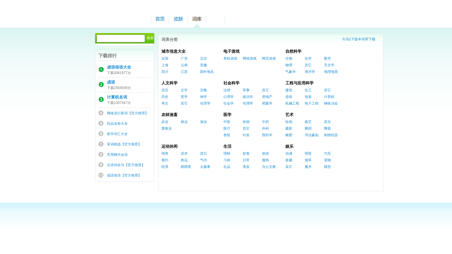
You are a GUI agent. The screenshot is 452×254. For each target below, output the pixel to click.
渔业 (203, 122)
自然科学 (293, 51)
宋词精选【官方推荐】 (124, 144)
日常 (246, 160)
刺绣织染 (331, 135)
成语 (111, 82)
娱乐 (289, 146)
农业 (164, 122)
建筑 (288, 90)
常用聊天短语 (117, 155)
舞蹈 (308, 128)
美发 (246, 167)
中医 (226, 122)
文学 (184, 90)
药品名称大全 (117, 124)
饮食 (246, 153)
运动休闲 (169, 146)
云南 (184, 65)
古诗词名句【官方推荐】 (126, 165)
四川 (164, 72)
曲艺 (308, 122)
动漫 (288, 153)
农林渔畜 (169, 114)
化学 (308, 58)
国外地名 (207, 72)
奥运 (184, 160)
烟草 (308, 160)
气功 (203, 160)
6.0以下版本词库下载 (359, 39)
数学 (327, 58)
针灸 (246, 135)
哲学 (184, 97)
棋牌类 (186, 167)
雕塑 (288, 135)
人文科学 (169, 83)
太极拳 (205, 167)
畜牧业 (166, 128)
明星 (308, 153)
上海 (164, 65)
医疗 (226, 128)
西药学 (267, 135)
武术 (184, 153)
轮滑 (164, 167)
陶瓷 (327, 128)
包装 (308, 97)
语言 (164, 90)
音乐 (327, 122)
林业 (184, 122)
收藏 (288, 160)
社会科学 (231, 83)
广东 (184, 58)
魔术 (308, 167)
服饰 (265, 160)
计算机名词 (117, 97)
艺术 (289, 114)
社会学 (228, 103)
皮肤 (178, 18)
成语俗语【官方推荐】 (124, 175)
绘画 (288, 122)
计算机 (329, 97)
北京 (203, 58)
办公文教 (269, 167)
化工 (308, 90)
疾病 (246, 122)
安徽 (203, 65)
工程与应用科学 (299, 83)
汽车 (327, 153)
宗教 (203, 90)
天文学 (329, 65)
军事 (246, 90)
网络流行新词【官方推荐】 (127, 113)
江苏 (184, 72)
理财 (226, 153)
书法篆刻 (312, 135)
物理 (288, 65)
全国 (164, 58)
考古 (164, 103)
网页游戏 (269, 58)
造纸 (288, 97)
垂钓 (164, 160)
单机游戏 (230, 58)
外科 (265, 128)
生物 (288, 58)
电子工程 (312, 103)
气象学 (290, 72)
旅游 (265, 153)
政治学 (248, 97)
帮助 (215, 18)
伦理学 (205, 103)
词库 (196, 18)
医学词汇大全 (117, 134)
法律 (226, 90)
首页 (160, 18)
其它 (308, 65)
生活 (227, 146)
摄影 (288, 128)
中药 (265, 122)
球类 (164, 153)
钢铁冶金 (331, 103)
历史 (164, 97)
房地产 (267, 97)
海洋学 (310, 72)
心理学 (228, 97)
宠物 (327, 160)
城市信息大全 (173, 51)
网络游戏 (250, 58)
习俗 (226, 160)
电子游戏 (231, 51)
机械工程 (292, 103)
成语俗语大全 (119, 67)
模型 (327, 167)
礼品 (226, 167)
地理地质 (331, 72)
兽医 (226, 135)
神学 (203, 97)
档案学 (267, 103)
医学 (227, 114)
